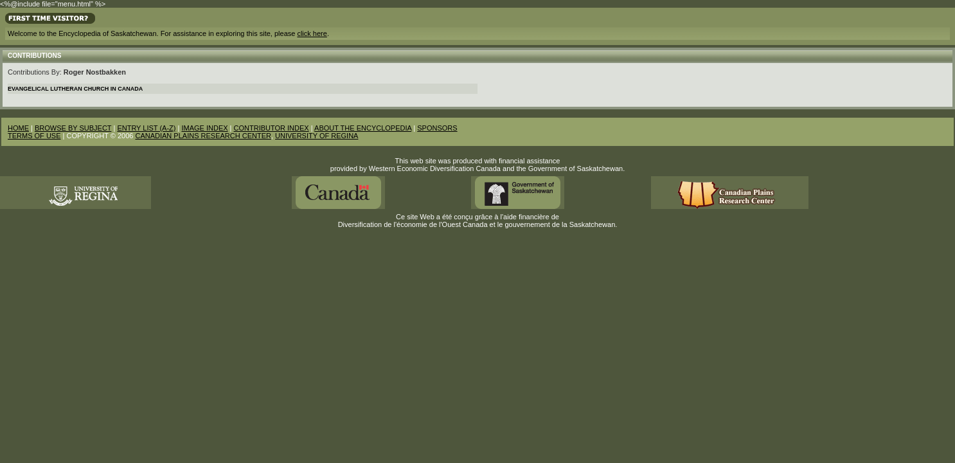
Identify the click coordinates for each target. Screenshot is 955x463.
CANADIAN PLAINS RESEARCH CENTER (203, 136)
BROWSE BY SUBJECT (73, 128)
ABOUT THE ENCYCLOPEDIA (362, 128)
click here (311, 33)
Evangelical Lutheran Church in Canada (75, 89)
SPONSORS (437, 128)
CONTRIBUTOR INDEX (271, 128)
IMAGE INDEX (204, 128)
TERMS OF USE (34, 136)
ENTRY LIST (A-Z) (146, 128)
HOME (18, 128)
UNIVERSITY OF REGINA (316, 136)
